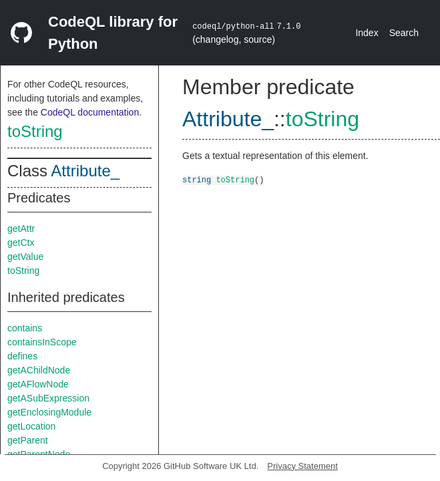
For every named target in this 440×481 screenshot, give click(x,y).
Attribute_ (85, 171)
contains (24, 328)
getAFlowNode (38, 384)
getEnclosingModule (49, 412)
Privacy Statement (302, 466)
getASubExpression (48, 398)
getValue (25, 256)
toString (35, 131)
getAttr (21, 228)
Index (366, 32)
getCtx (20, 242)
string (196, 179)
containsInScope (42, 342)
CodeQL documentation (90, 112)
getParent (27, 440)
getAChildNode (38, 370)
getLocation (31, 426)
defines (22, 356)
